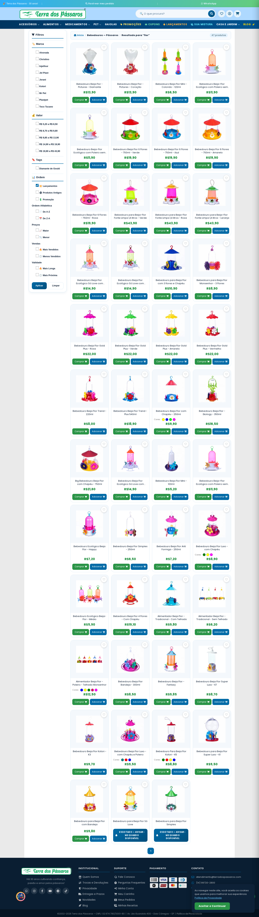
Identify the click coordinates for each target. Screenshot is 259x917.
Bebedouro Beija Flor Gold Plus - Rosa (89, 346)
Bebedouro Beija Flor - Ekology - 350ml (212, 411)
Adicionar (98, 98)
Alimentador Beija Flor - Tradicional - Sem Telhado (212, 616)
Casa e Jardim (228, 23)
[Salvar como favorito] (104, 46)
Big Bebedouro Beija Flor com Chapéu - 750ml (89, 481)
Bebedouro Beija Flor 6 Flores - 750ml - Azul (171, 150)
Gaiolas (111, 23)
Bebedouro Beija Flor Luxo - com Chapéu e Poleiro (130, 752)
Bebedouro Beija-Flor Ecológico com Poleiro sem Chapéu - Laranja (212, 84)
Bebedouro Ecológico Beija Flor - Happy (89, 547)
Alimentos (52, 23)
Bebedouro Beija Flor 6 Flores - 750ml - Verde (130, 150)
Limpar (56, 284)
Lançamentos (175, 23)
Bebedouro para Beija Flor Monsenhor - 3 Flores (212, 280)
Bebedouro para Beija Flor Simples (171, 821)
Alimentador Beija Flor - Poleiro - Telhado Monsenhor (89, 682)
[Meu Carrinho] (237, 12)
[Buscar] (211, 12)
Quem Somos (88, 875)
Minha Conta (124, 887)
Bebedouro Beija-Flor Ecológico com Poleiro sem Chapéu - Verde (89, 150)
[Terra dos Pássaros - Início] (52, 12)
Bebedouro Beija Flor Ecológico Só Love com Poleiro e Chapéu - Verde (130, 280)
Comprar (81, 98)
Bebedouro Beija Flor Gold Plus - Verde (130, 346)
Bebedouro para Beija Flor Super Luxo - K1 (212, 752)
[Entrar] (229, 12)
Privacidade (87, 887)
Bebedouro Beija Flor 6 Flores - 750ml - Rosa (89, 215)
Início (79, 34)
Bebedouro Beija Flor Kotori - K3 (89, 752)
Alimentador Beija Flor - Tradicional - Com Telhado (171, 616)
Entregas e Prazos (91, 893)
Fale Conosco (124, 875)
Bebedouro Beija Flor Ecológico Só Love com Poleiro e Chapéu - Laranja (89, 280)
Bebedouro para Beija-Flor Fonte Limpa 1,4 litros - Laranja (212, 215)
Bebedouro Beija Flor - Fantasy (171, 682)
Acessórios (29, 23)
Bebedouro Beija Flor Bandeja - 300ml (130, 682)
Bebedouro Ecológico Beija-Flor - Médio (89, 616)
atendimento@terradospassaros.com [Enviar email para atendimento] (216, 875)
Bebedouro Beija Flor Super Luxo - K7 (212, 682)
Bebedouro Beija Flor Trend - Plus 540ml (130, 411)
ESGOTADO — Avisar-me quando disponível (130, 834)
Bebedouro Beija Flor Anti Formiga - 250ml (171, 547)
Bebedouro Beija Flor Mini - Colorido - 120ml (171, 84)
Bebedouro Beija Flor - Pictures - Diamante (89, 84)
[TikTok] (66, 889)
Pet (97, 23)
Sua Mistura (202, 23)
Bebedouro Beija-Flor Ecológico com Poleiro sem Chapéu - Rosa (212, 481)
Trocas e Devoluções (93, 881)
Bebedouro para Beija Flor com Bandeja (89, 821)
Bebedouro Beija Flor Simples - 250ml (130, 547)
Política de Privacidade (189, 912)
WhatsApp (167, 3)
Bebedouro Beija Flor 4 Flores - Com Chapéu (130, 616)
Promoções (131, 23)
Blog (249, 23)
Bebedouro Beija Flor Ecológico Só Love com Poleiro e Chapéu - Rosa (130, 481)
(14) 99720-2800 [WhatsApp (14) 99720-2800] (203, 881)
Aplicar (39, 284)
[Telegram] (58, 889)
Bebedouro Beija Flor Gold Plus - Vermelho (212, 346)
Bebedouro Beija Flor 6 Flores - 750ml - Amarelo (212, 150)
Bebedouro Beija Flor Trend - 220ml (89, 411)
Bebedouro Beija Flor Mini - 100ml (171, 481)
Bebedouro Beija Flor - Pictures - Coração (130, 84)
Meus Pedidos (124, 898)
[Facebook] (42, 889)
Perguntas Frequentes (129, 881)
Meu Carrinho (124, 893)
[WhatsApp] (26, 889)
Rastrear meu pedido (140, 3)
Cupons (152, 23)
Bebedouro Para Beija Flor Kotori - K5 (171, 752)
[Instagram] (34, 889)
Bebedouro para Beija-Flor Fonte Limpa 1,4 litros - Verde (130, 215)
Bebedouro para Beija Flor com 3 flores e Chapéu (171, 280)
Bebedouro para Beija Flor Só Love (130, 821)
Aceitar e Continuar (212, 906)
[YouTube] (50, 889)
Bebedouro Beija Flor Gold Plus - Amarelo (171, 346)
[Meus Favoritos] (221, 12)
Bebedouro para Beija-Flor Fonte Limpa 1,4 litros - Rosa (171, 215)
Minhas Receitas (126, 904)
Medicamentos (77, 23)
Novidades (87, 898)
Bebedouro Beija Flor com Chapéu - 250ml (171, 411)
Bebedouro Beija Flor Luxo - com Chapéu (212, 547)
